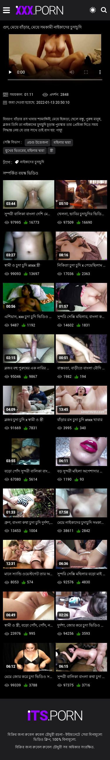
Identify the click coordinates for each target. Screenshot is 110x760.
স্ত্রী (51, 151)
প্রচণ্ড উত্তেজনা (37, 142)
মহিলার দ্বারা (62, 142)
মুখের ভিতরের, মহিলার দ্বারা (24, 151)
